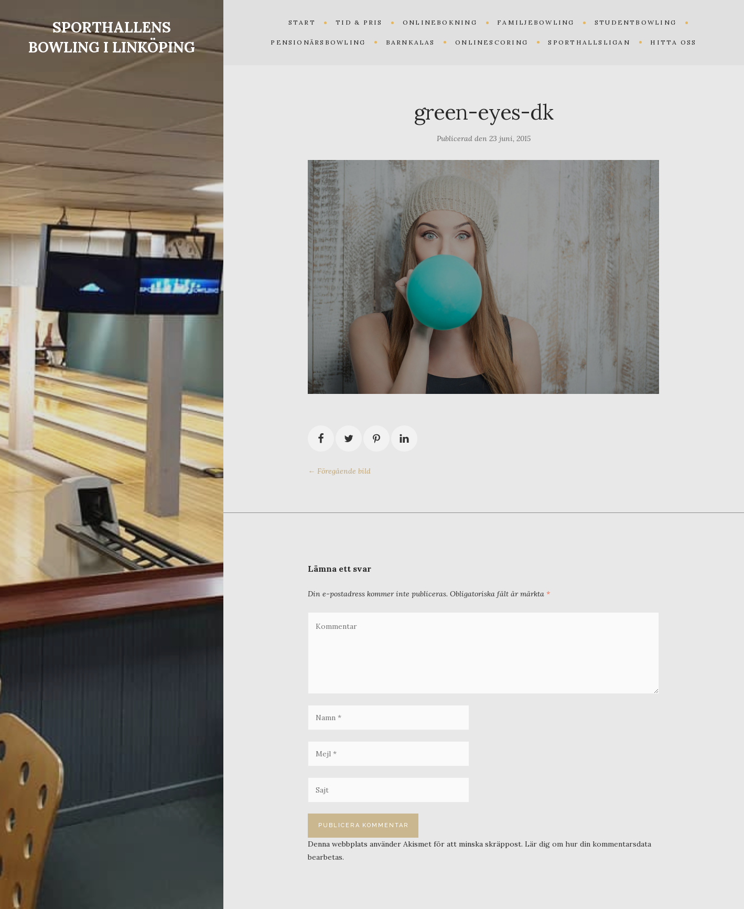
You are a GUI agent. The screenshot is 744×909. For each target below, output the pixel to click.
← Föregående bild (339, 471)
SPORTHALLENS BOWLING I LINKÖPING (111, 37)
